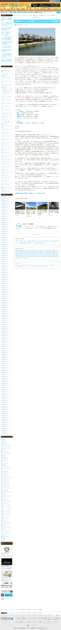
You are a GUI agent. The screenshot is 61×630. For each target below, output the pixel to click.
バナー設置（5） (4, 459)
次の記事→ (39, 17)
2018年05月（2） (4, 363)
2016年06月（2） (4, 413)
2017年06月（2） (4, 387)
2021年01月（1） (4, 315)
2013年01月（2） (4, 430)
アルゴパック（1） (5, 521)
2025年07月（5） (4, 216)
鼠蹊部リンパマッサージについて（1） (6, 188)
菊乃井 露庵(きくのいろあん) (23, 122)
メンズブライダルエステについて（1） (6, 114)
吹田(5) (31, 255)
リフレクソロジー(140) (44, 241)
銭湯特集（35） (4, 86)
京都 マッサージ (25, 265)
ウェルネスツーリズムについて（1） (6, 173)
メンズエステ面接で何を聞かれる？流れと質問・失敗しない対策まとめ (6, 24)
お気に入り (40, 12)
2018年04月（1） (4, 365)
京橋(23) (29, 252)
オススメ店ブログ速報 (39, 617)
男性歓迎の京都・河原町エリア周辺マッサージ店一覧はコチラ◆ (30, 193)
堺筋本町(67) (49, 250)
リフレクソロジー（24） (5, 448)
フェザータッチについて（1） (6, 185)
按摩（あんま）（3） (5, 513)
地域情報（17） (4, 76)
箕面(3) (35, 255)
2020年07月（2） (4, 326)
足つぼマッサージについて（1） (6, 127)
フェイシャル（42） (5, 466)
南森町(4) (54, 251)
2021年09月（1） (4, 298)
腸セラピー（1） (4, 517)
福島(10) (24, 250)
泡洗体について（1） (5, 190)
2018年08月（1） (4, 357)
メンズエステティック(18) (47, 240)
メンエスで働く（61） (5, 121)
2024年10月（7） (4, 235)
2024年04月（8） (4, 248)
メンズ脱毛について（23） (6, 89)
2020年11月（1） (4, 320)
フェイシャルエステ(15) (19, 241)
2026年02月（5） (4, 200)
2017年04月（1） (4, 391)
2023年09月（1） (4, 263)
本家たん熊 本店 (20, 114)
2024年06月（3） (4, 244)
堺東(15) (38, 254)
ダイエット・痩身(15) (27, 241)
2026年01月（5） (4, 203)
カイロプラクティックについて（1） (6, 117)
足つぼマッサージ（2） (5, 499)
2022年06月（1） (4, 283)
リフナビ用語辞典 (56, 617)
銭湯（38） (3, 455)
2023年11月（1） (4, 259)
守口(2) (27, 256)
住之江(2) (44, 252)
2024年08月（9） (4, 239)
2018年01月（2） (4, 372)
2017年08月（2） (4, 383)
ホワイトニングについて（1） (6, 101)
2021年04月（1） (4, 309)
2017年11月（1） (4, 376)
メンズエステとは (18, 619)
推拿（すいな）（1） (5, 511)
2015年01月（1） (4, 426)
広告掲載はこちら (50, 619)
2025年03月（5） (4, 224)
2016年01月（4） (4, 424)
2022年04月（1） (4, 287)
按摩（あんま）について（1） (6, 153)
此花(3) (39, 256)
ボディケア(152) (51, 241)
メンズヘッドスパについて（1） (6, 137)
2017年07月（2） (4, 385)
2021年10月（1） (4, 296)
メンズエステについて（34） (6, 94)
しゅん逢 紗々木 (20, 111)
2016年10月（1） (4, 404)
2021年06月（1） (4, 305)
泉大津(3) (24, 255)
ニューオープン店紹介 (31, 617)
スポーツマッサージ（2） (6, 523)
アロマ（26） (4, 450)
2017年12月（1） (4, 374)
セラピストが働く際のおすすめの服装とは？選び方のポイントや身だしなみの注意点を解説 (6, 55)
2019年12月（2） (4, 333)
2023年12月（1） (4, 257)
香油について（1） (5, 175)
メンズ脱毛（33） (4, 490)
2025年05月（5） (4, 220)
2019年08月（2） (4, 341)
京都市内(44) (19, 257)
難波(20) (36, 251)
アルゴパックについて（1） (5, 164)
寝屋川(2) (20, 256)
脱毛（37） (3, 439)
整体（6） (3, 494)
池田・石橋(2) (39, 255)
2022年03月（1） (4, 289)
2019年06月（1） (4, 344)
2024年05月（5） (4, 246)
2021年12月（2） (4, 292)
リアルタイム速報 (18, 617)
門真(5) (24, 256)
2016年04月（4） (4, 417)
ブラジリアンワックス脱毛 (30, 266)
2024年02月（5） (4, 253)
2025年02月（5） (4, 226)
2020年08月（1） (4, 324)
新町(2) (22, 251)
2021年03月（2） (4, 311)
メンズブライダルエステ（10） (6, 488)
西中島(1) (17, 254)
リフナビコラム (50, 617)
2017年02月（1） (4, 396)
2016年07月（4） (4, 411)
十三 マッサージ (45, 266)
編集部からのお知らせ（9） (5, 71)
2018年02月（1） (4, 370)
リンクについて (39, 619)
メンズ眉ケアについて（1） (5, 133)
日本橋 (18, 12)
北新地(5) (20, 250)
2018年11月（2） (4, 352)
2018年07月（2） (4, 359)
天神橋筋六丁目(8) (29, 250)
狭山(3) (53, 254)
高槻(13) (46, 255)
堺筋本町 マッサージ (21, 266)
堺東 (22, 12)
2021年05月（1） (4, 307)
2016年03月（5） (4, 419)
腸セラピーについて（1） (6, 159)
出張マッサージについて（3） (6, 104)
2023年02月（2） (4, 270)
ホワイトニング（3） (5, 473)
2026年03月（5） (4, 198)
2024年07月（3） (4, 242)
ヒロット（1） (4, 519)
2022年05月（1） (4, 285)
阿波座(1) (53, 250)
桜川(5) (44, 251)
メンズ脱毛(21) (54, 240)
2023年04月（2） (4, 266)
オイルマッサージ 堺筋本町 (48, 265)
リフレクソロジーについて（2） (6, 79)
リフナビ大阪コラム (30, 12)
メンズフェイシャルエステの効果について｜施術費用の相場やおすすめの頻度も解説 (6, 19)
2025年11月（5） (4, 207)
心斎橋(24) (25, 251)
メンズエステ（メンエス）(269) (27, 240)
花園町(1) (40, 252)
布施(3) (50, 255)
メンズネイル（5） (5, 482)
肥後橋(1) (41, 250)
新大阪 (14, 12)
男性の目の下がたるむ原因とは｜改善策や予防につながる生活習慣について (6, 42)
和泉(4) (56, 254)
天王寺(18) (36, 252)
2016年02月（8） (4, 422)
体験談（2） (3, 442)
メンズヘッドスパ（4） (5, 505)
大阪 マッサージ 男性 (18, 265)
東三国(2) (25, 254)
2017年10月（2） (4, 378)
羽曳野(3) (30, 256)
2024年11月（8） (4, 233)
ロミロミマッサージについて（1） (6, 146)
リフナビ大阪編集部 (29, 224)
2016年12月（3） (4, 400)
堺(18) (35, 254)
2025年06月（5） (4, 218)
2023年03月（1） (4, 268)
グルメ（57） (4, 461)
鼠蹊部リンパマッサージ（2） (5, 537)
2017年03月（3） (4, 393)
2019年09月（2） (4, 339)
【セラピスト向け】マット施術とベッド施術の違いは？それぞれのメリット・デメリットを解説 (6, 33)
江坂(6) (32, 254)
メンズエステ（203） (5, 446)
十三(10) (56, 252)
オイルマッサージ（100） (6, 444)
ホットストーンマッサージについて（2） (6, 156)
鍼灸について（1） (5, 124)
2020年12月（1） (4, 318)
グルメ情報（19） (4, 73)
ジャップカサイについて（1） (6, 182)
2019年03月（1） (4, 346)
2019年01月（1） (4, 348)
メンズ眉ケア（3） (5, 503)
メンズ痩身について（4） (6, 91)
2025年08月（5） (4, 213)
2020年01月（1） (4, 331)
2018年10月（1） (4, 354)
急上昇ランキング (24, 619)
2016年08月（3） (4, 409)
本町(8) (45, 250)
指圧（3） (3, 525)
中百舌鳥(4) (42, 254)
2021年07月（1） (4, 302)
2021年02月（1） (4, 313)
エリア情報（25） (4, 471)
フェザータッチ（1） (5, 534)
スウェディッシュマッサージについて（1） (6, 143)
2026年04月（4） (4, 196)
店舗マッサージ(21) (18, 240)
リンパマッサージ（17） (5, 501)
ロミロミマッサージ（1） (6, 509)
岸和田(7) (46, 254)
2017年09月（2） (4, 380)
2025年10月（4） (4, 209)
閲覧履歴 (36, 12)
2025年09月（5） (4, 211)
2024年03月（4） (4, 250)
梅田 (25, 12)
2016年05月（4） (4, 415)
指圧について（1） (5, 170)
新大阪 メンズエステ (38, 266)
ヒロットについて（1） (6, 161)
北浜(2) (38, 250)
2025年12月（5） (4, 205)
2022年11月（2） (4, 272)
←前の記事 (35, 17)
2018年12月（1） (4, 350)
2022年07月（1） (4, 281)
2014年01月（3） (4, 428)
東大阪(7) (53, 255)
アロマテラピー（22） (5, 484)
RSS (3, 599)
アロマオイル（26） (5, 486)
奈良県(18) (49, 256)
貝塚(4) (50, 254)
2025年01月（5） (4, 229)
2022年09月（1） (4, 276)
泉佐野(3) (20, 255)
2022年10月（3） (4, 274)
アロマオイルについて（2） (5, 110)
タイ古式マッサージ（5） (6, 478)
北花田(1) (16, 255)
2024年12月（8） (4, 231)
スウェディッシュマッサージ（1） (6, 507)
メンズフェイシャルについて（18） (6, 97)
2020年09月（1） (4, 322)
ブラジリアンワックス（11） (6, 469)
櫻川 (18, 112)
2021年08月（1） (4, 300)
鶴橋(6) (22, 252)
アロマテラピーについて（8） (6, 82)
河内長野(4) (35, 256)
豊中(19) (28, 255)
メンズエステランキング (32, 619)
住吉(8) (48, 252)
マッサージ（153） (5, 452)
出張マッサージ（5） (5, 480)
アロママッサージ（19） (5, 530)
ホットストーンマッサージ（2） (6, 515)
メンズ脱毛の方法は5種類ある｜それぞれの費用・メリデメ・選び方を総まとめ (6, 38)
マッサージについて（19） (6, 84)
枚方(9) (17, 256)
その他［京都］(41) (25, 257)
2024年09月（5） (4, 237)
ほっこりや (19, 118)
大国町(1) (47, 251)
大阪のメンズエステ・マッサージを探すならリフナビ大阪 (31, 628)
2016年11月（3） (4, 402)
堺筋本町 (10, 12)
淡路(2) (29, 254)
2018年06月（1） (4, 361)
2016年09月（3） (4, 406)
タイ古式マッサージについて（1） (6, 140)
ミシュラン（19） (4, 463)
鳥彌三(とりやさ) (21, 116)
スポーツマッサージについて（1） (6, 167)
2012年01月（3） (4, 432)
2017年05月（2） (4, 389)
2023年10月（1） (4, 261)
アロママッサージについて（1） (6, 178)
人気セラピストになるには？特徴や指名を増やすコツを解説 (6, 50)
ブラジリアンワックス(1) (38, 240)
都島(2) (33, 252)
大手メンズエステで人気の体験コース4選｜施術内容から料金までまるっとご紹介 (6, 61)
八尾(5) (57, 255)
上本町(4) (25, 252)
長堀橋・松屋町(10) (31, 251)
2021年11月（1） (4, 294)
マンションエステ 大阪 (40, 265)
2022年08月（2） (4, 279)
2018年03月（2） (4, 367)
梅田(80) (16, 250)
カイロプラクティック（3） (6, 492)
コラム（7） (3, 68)
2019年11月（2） (4, 335)
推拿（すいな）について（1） (6, 150)
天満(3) (51, 251)
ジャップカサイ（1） (5, 532)
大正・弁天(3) (52, 252)
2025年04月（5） (4, 222)
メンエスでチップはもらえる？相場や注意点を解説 (6, 47)
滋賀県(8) (52, 256)
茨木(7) (43, 255)
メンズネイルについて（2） (5, 107)
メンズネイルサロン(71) (36, 241)
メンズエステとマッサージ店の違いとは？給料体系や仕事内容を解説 (6, 28)
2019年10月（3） (4, 337)
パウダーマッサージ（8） (6, 476)
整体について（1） (5, 119)
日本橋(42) (40, 251)
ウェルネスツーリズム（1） (6, 527)
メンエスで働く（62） (5, 496)
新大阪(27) (21, 254)
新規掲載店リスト (24, 617)
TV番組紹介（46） (5, 457)
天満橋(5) (18, 252)
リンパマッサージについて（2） (6, 130)
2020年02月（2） (4, 328)
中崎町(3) (34, 250)
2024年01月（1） (4, 255)
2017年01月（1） (4, 398)
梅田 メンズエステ (32, 265)
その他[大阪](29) (43, 256)
